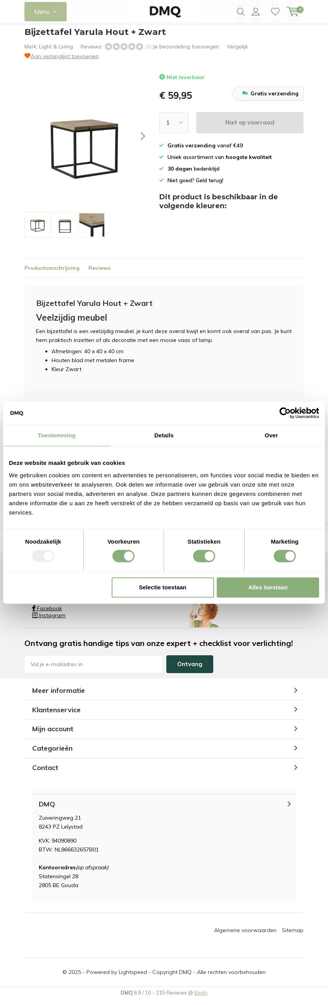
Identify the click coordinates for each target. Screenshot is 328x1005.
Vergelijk (237, 52)
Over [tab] (271, 435)
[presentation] (136, 141)
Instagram (49, 621)
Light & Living (56, 52)
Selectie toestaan (162, 587)
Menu (42, 12)
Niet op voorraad (249, 128)
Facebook (47, 614)
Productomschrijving (51, 273)
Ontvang (189, 669)
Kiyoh (200, 998)
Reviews (99, 273)
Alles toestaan (268, 587)
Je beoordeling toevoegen (186, 52)
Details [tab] (164, 435)
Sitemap (293, 935)
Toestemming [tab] (57, 435)
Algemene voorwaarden (245, 935)
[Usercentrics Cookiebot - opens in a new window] (285, 413)
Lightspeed (133, 977)
